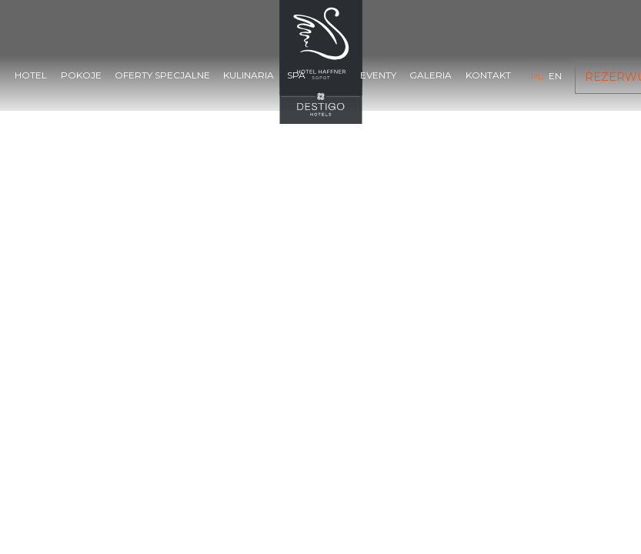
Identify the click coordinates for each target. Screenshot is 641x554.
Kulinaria (248, 75)
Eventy (378, 75)
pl (537, 76)
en (555, 76)
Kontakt (488, 75)
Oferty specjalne (162, 75)
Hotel (31, 75)
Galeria (430, 75)
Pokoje (81, 75)
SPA (296, 75)
